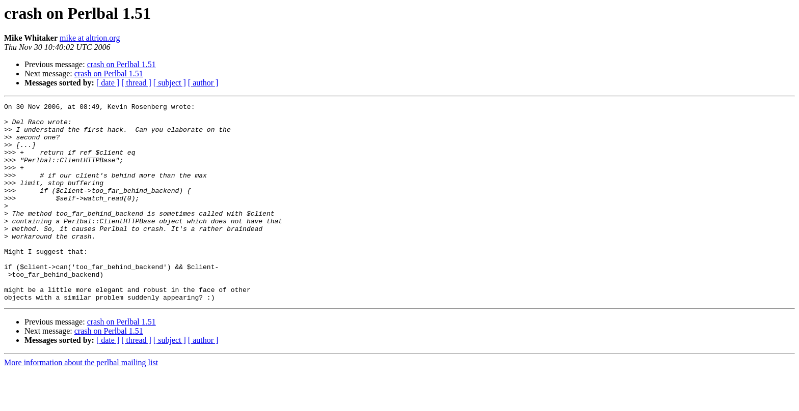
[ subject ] (169, 82)
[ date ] (107, 82)
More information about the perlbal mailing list (81, 402)
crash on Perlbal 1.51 (121, 64)
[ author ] (203, 82)
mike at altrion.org (90, 38)
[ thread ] (136, 82)
